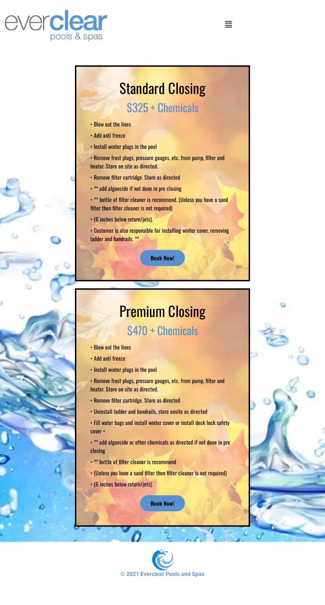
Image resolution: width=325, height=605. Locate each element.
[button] (228, 24)
